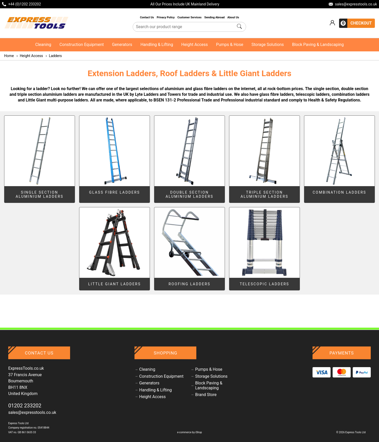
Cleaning (43, 44)
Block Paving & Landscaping (318, 44)
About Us (233, 17)
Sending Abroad (214, 17)
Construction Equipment (82, 44)
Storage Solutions (267, 44)
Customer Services (190, 17)
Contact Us (147, 17)
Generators (122, 44)
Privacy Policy (166, 17)
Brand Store (205, 394)
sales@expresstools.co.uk (32, 412)
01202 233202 (24, 405)
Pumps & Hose (229, 44)
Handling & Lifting (156, 44)
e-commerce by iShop (189, 432)
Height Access (194, 44)
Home (9, 56)
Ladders (53, 56)
